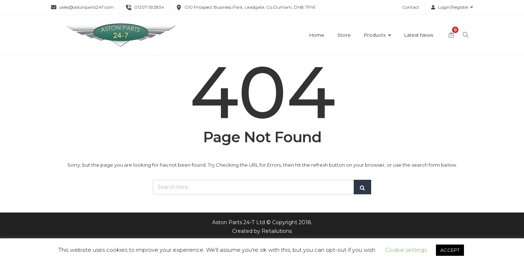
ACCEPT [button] (450, 250)
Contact (410, 7)
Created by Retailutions (262, 231)
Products (377, 35)
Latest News (418, 35)
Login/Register (452, 7)
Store (344, 35)
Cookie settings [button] (406, 249)
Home (316, 35)
